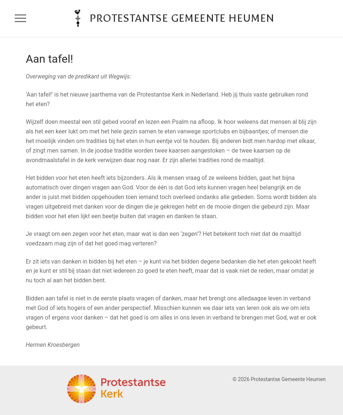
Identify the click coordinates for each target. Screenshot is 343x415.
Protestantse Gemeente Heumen (182, 18)
